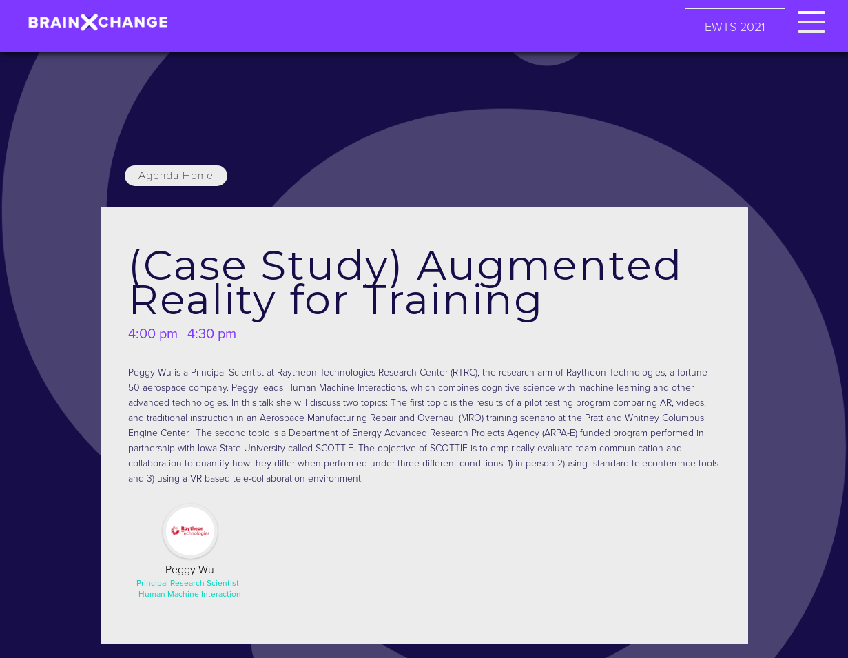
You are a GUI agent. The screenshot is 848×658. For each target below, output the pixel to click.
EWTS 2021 (735, 26)
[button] (811, 19)
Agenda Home (176, 176)
